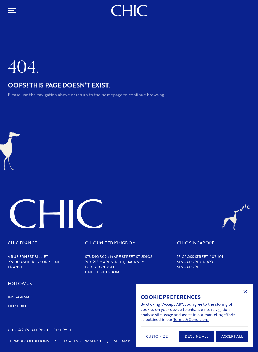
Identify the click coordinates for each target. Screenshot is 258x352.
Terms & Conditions (191, 319)
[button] (245, 291)
